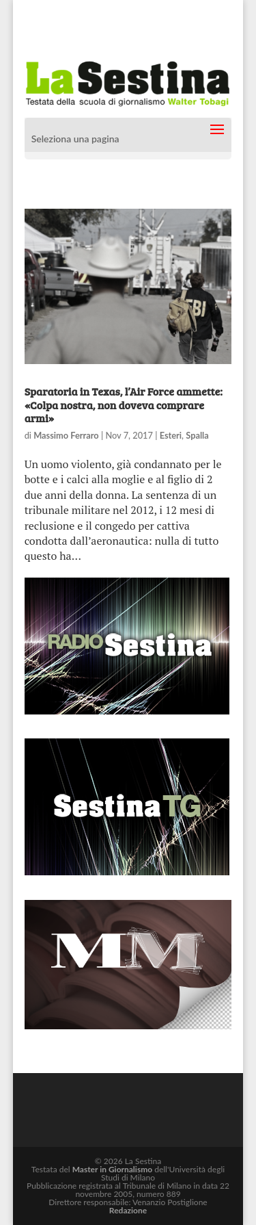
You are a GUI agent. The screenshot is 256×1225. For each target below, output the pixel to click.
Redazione (128, 1210)
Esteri (171, 435)
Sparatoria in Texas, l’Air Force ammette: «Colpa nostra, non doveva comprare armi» (124, 404)
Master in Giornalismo (112, 1169)
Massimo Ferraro (66, 435)
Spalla (197, 435)
